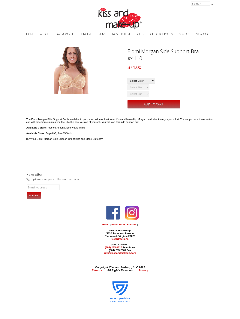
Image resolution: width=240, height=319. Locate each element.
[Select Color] (141, 81)
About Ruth (118, 224)
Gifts (140, 34)
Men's (102, 34)
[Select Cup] (138, 94)
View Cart (202, 34)
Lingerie (86, 34)
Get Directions (119, 239)
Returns (131, 224)
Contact (184, 34)
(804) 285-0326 (113, 247)
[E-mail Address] (43, 187)
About (44, 34)
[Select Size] (138, 87)
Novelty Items (121, 34)
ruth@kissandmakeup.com (120, 253)
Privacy (143, 270)
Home (30, 34)
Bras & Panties (65, 34)
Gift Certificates (161, 34)
